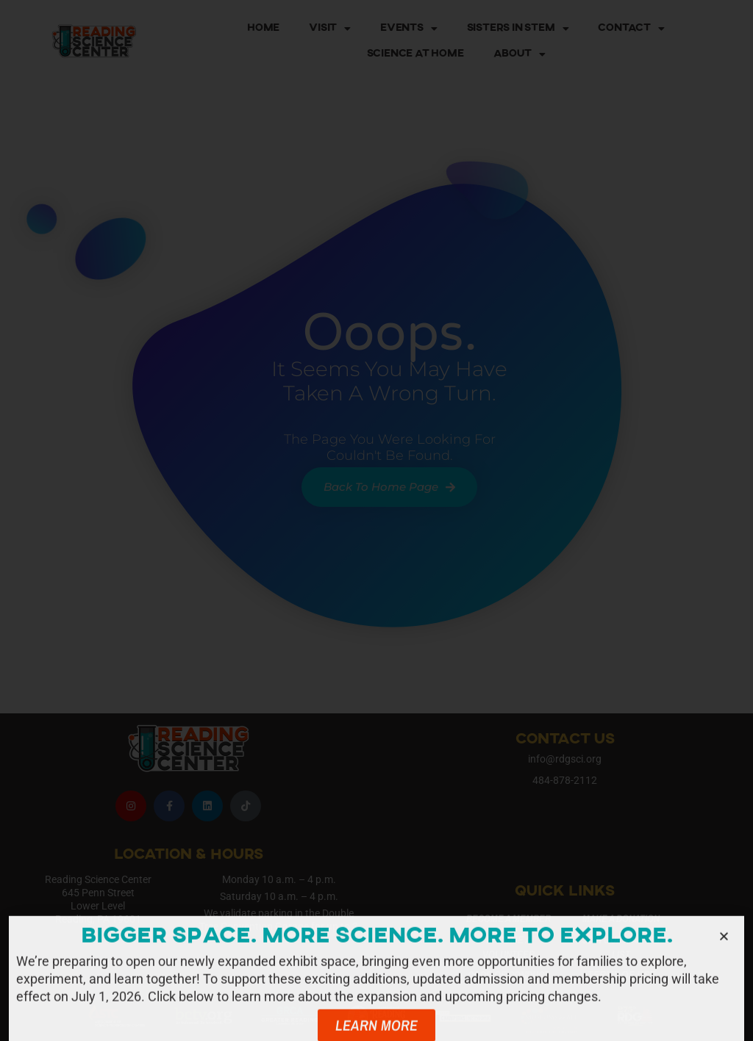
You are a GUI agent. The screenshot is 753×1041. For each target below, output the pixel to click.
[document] (376, 520)
